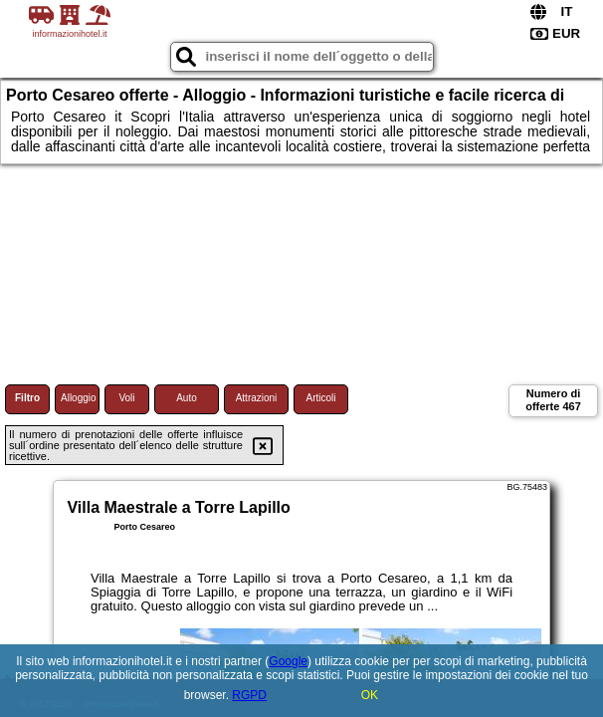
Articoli (320, 397)
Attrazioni (257, 397)
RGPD (249, 695)
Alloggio (79, 397)
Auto (186, 397)
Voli (126, 397)
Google (288, 661)
